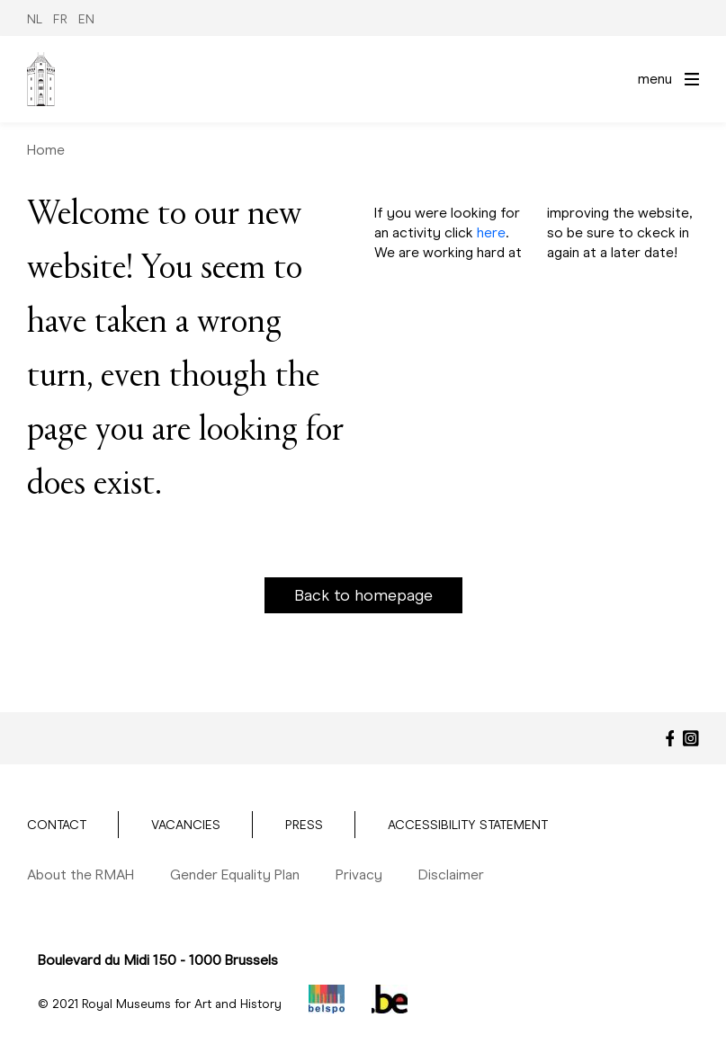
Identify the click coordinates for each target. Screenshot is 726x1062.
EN (86, 19)
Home (46, 149)
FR (60, 19)
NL (34, 19)
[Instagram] (691, 738)
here (491, 232)
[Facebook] (670, 738)
